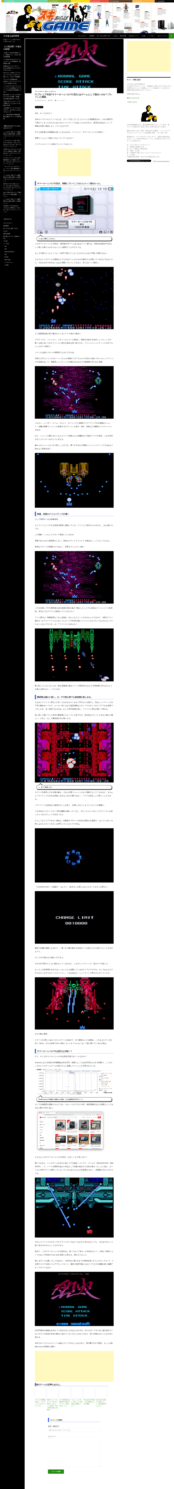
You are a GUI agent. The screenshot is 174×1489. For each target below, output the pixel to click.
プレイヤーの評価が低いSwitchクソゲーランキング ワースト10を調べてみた (12, 81)
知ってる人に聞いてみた (104, 35)
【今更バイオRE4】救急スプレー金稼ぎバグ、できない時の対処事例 (12, 55)
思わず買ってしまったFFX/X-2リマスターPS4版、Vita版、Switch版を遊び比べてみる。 (12, 96)
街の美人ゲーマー (134, 35)
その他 (143, 35)
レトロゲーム (52, 91)
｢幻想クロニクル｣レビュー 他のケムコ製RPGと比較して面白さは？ (12, 151)
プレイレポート (82, 35)
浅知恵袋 (91, 35)
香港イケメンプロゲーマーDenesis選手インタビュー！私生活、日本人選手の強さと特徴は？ (52, 1405)
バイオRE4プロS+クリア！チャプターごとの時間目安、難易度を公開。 (12, 61)
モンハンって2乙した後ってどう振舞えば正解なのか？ (76, 1403)
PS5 (5, 246)
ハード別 (150, 35)
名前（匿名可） (54, 1426)
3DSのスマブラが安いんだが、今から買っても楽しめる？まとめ (11, 186)
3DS (46, 91)
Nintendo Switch (9, 251)
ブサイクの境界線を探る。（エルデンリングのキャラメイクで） (40, 1403)
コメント (52, 1436)
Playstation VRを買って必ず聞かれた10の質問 (89, 1402)
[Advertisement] (74, 162)
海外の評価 (123, 35)
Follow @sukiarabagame (161, 161)
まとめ (115, 35)
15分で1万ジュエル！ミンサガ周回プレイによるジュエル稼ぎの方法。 (12, 103)
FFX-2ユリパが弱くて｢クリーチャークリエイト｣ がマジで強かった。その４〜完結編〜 (12, 75)
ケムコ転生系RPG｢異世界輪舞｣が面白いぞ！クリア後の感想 (12, 116)
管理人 (51, 100)
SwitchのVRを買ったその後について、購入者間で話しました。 (101, 1403)
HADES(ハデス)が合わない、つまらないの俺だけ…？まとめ (11, 208)
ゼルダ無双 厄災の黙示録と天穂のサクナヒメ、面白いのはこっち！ (64, 1403)
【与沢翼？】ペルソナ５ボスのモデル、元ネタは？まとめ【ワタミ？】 (12, 110)
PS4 (5, 249)
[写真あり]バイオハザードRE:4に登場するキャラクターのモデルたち (12, 68)
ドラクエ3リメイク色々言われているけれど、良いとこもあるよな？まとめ (12, 142)
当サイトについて (162, 35)
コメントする (61, 100)
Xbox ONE (7, 259)
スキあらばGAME (11, 36)
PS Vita (6, 257)
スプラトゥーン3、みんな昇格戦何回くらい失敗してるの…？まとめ (11, 160)
